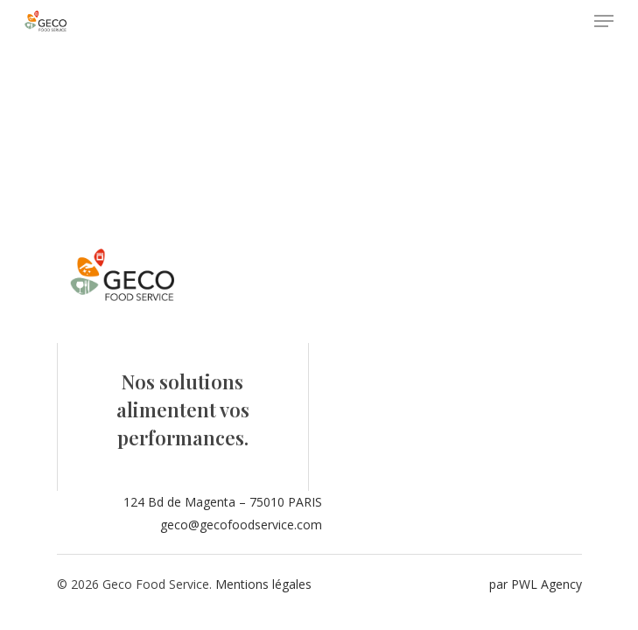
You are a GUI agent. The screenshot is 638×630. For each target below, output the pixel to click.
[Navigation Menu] (603, 21)
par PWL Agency (535, 584)
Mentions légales (263, 584)
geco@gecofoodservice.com (241, 524)
